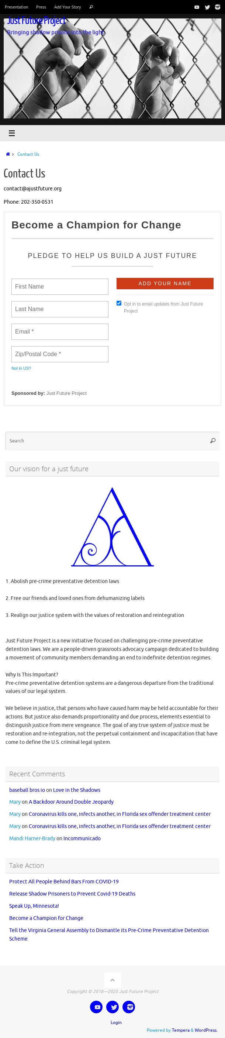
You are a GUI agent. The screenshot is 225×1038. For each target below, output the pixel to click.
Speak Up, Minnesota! (34, 906)
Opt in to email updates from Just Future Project (160, 307)
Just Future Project (36, 21)
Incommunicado (82, 838)
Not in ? (21, 368)
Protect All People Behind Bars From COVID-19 (64, 882)
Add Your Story (67, 7)
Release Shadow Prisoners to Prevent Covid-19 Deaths (72, 894)
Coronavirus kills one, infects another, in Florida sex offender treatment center (120, 814)
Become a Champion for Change (46, 918)
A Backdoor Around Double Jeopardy (71, 802)
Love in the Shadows (76, 790)
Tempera (181, 1030)
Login (116, 1022)
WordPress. (206, 1030)
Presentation (16, 7)
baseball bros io (27, 790)
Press (41, 7)
